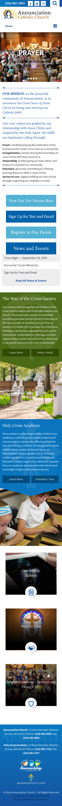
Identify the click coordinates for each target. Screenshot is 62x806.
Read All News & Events (31, 280)
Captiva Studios (40, 799)
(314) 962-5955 (15, 3)
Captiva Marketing (40, 795)
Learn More (16, 352)
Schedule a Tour (45, 479)
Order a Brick (45, 352)
